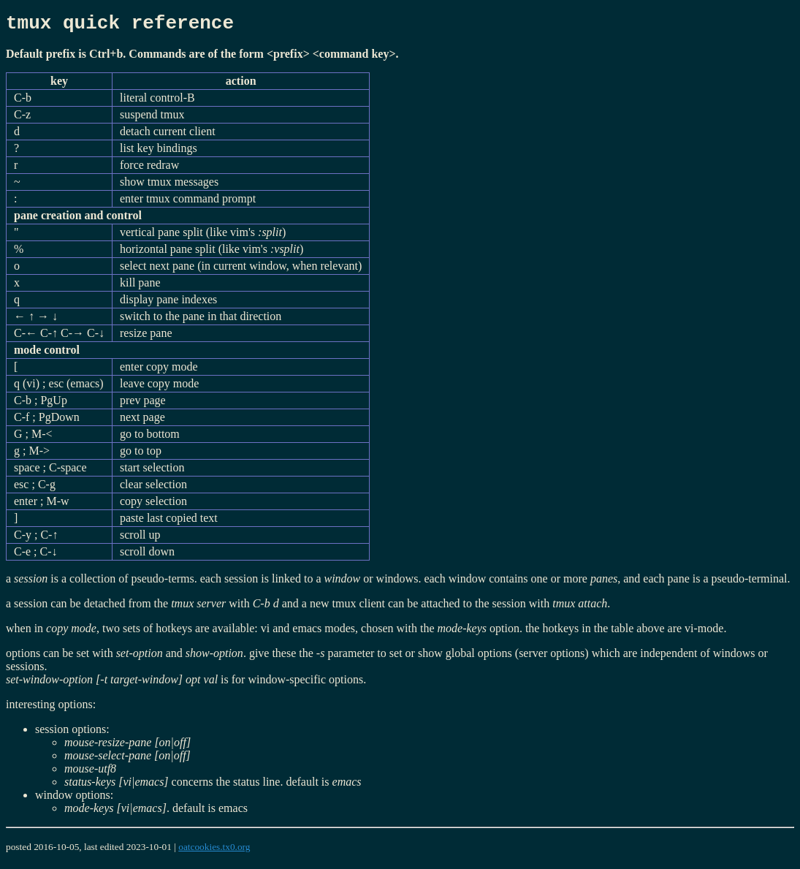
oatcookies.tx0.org (214, 851)
